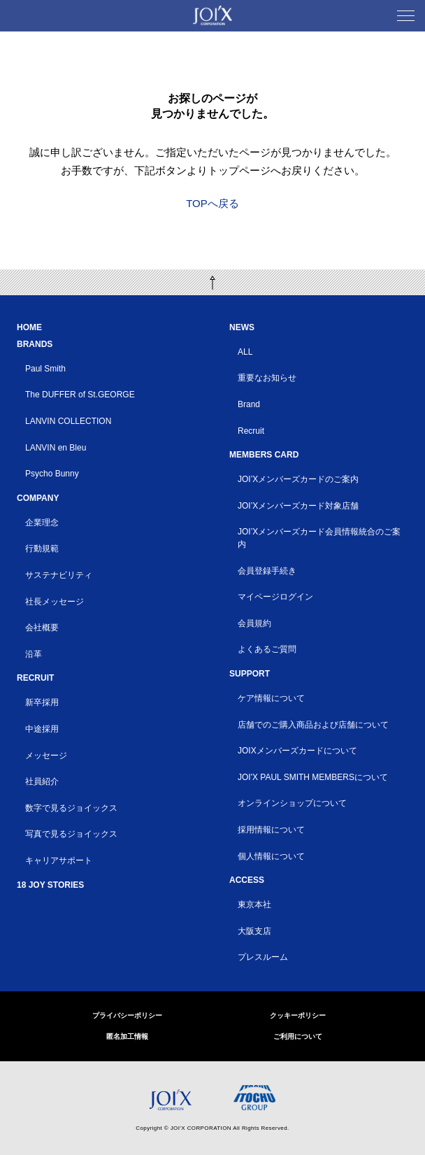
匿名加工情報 (127, 1036)
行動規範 (42, 548)
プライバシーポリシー (127, 1015)
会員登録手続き (267, 571)
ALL (245, 352)
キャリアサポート (58, 860)
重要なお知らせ (267, 378)
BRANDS (34, 344)
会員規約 (254, 623)
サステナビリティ (58, 575)
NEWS (241, 327)
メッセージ (46, 755)
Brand (249, 404)
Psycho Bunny (52, 474)
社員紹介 (42, 781)
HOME (29, 327)
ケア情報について (271, 698)
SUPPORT (249, 673)
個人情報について (271, 856)
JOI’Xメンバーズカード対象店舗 (298, 506)
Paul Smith (45, 369)
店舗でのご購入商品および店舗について (313, 725)
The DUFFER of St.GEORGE (80, 394)
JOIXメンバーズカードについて (297, 751)
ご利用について (297, 1036)
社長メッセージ (54, 602)
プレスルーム (263, 957)
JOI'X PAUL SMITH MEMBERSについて (313, 777)
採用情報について (271, 830)
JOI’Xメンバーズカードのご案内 (298, 479)
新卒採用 (42, 702)
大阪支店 (254, 931)
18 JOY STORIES (50, 885)
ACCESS (246, 880)
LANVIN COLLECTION (68, 421)
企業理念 (42, 522)
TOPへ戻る (212, 203)
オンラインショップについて (292, 803)
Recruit (251, 431)
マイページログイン (275, 597)
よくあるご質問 (267, 649)
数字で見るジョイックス (71, 808)
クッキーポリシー (298, 1015)
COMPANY (38, 498)
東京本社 (254, 904)
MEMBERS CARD (263, 455)
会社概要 (42, 627)
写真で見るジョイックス (71, 834)
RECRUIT (35, 678)
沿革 (33, 654)
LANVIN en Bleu (55, 448)
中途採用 (42, 729)
